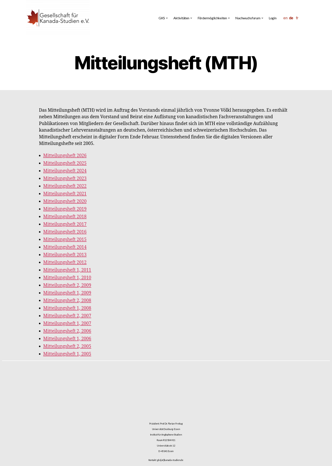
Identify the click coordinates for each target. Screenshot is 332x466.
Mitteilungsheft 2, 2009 (67, 285)
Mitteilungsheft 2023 (65, 178)
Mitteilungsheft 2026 (65, 156)
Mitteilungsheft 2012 (65, 262)
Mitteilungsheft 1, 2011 (67, 270)
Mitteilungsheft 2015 (65, 239)
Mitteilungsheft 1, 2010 (67, 278)
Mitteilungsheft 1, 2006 (67, 339)
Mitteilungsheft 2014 (65, 247)
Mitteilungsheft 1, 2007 (67, 323)
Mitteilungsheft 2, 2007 (67, 316)
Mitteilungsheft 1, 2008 (67, 308)
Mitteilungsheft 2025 (65, 163)
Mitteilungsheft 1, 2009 (67, 293)
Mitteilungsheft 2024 (65, 171)
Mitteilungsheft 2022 (65, 186)
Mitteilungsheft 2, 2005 (67, 346)
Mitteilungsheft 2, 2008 (67, 300)
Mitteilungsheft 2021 (65, 194)
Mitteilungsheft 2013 (65, 255)
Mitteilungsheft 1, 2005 (67, 354)
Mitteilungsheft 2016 (65, 232)
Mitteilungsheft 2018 (65, 217)
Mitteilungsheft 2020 (65, 201)
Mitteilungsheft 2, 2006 (67, 331)
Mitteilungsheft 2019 (65, 209)
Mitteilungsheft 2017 (65, 224)
